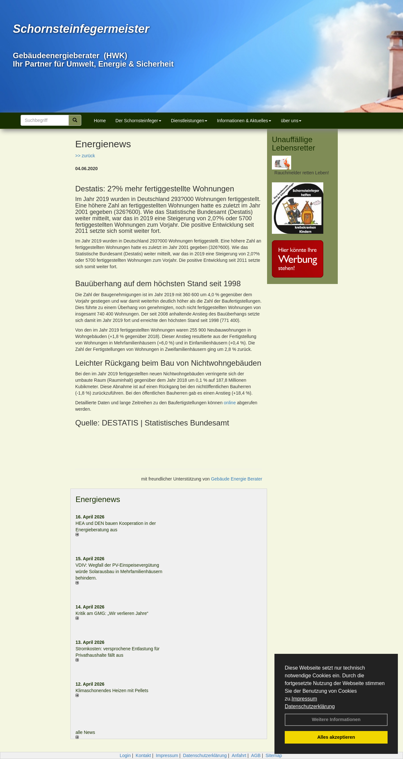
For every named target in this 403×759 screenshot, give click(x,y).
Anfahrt (239, 755)
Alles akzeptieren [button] (336, 737)
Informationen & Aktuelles (244, 120)
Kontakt (143, 755)
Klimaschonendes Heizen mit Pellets (112, 690)
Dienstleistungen (189, 120)
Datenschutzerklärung (310, 706)
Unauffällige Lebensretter (293, 143)
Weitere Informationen (336, 719)
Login (125, 755)
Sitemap (273, 755)
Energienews (98, 499)
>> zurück (85, 155)
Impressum (304, 698)
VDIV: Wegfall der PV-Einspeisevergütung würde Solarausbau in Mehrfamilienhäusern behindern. (119, 571)
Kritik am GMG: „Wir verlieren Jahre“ (112, 613)
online (230, 402)
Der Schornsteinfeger (138, 120)
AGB (256, 755)
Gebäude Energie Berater (236, 478)
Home (100, 120)
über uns (291, 120)
